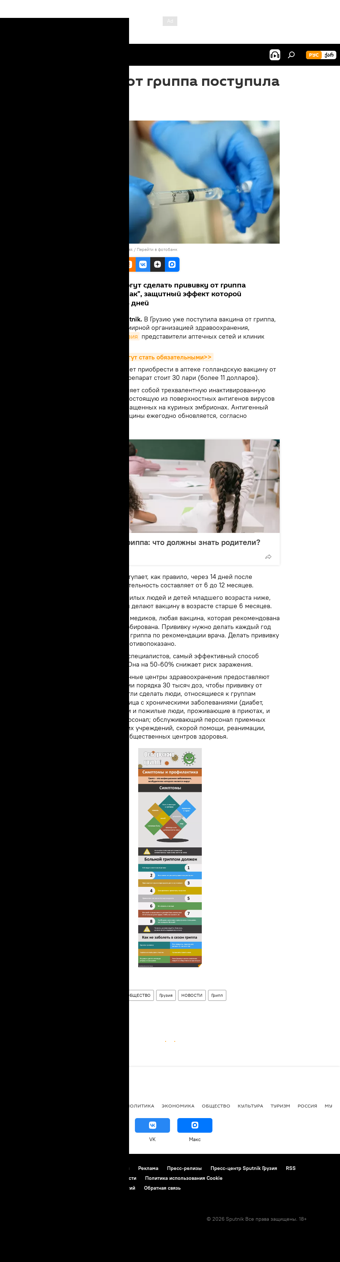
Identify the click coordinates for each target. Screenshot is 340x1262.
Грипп (217, 995)
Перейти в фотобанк (157, 249)
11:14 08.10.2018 (78, 111)
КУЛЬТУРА (250, 1105)
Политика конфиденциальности (98, 1178)
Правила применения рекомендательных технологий (71, 1188)
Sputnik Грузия (116, 336)
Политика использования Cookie (184, 1178)
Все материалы (98, 1105)
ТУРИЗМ (280, 1105)
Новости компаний (30, 1178)
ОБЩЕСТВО (138, 995)
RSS (291, 1168)
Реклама (148, 1168)
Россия (307, 1105)
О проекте (20, 1168)
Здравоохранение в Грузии (91, 995)
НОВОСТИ (192, 995)
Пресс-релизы (184, 1168)
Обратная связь (162, 1188)
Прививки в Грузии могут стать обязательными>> (137, 357)
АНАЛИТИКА (54, 1105)
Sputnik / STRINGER (84, 980)
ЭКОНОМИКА (178, 1105)
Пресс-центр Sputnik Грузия (244, 1168)
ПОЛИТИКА (140, 1105)
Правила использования (100, 1168)
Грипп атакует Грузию (85, 1009)
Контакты (52, 1168)
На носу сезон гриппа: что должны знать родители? (164, 542)
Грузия (166, 995)
